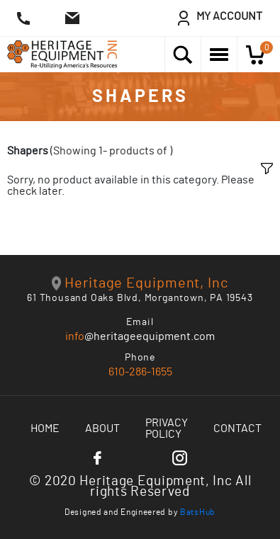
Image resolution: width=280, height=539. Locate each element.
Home (45, 428)
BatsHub (197, 512)
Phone (140, 358)
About (102, 428)
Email (140, 322)
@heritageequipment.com (140, 336)
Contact (237, 428)
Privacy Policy (166, 428)
